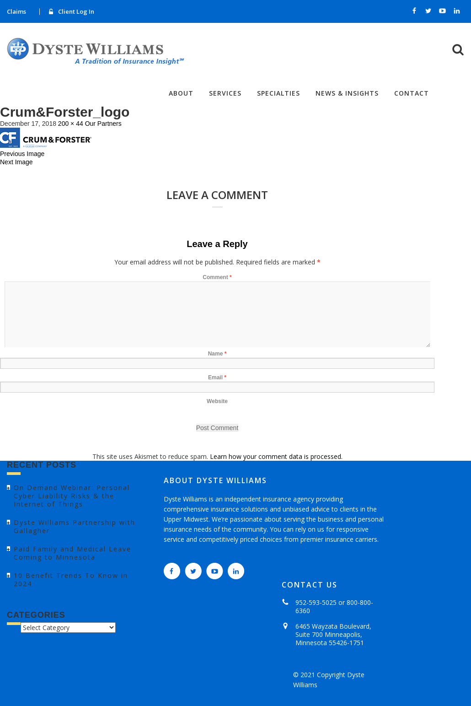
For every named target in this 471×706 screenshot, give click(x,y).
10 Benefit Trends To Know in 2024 (71, 579)
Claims (16, 11)
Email (217, 377)
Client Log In (76, 11)
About (181, 93)
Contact (411, 93)
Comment (217, 277)
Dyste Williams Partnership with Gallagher (74, 526)
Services (225, 93)
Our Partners (103, 123)
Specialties (278, 93)
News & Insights (347, 93)
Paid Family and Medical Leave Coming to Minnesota (72, 552)
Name (217, 353)
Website (217, 401)
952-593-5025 (316, 602)
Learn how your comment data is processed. (276, 456)
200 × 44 (70, 123)
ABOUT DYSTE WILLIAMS (215, 480)
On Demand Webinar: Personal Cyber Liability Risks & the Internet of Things (72, 495)
